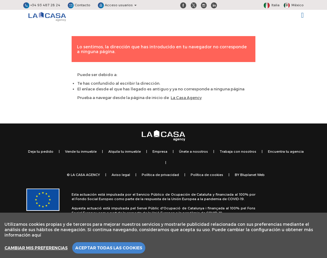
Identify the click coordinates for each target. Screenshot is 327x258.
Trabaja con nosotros (238, 151)
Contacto (79, 5)
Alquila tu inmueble (124, 151)
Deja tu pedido (40, 151)
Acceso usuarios (117, 5)
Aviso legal (121, 175)
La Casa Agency (186, 97)
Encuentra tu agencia (286, 151)
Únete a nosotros (193, 151)
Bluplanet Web (252, 175)
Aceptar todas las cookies (108, 248)
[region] (163, 235)
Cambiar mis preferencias (36, 248)
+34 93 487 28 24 (41, 5)
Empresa (159, 151)
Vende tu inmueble (81, 151)
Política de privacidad (160, 175)
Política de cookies (207, 175)
